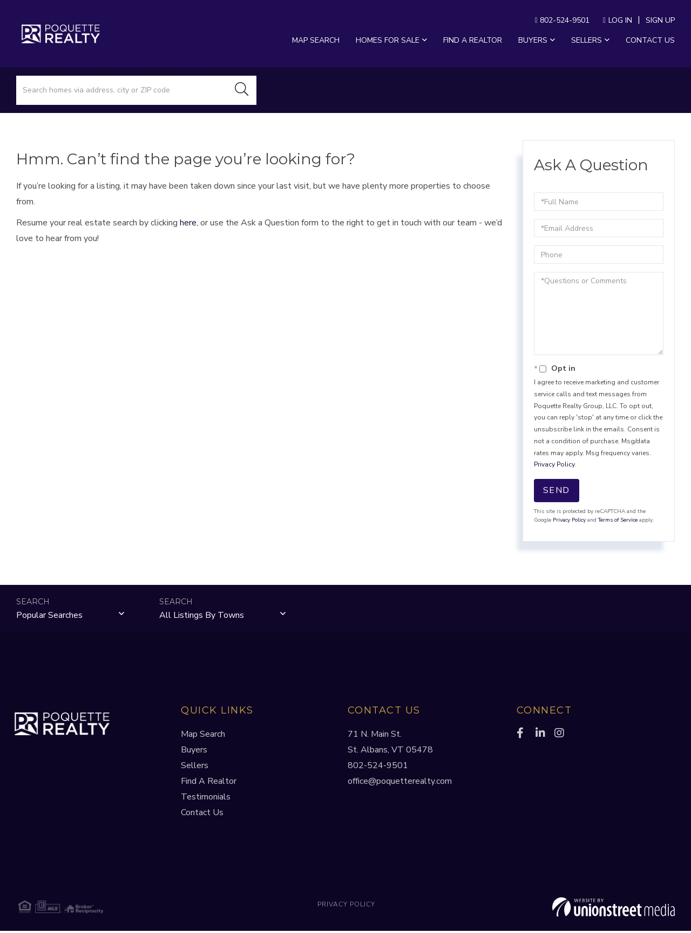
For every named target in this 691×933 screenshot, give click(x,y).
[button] (241, 90)
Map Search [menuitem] (316, 40)
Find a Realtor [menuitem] (472, 40)
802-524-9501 (562, 20)
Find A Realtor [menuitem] (208, 783)
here (188, 223)
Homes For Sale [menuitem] (387, 40)
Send (556, 490)
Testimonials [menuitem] (206, 799)
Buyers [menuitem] (532, 40)
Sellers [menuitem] (586, 40)
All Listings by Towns (201, 616)
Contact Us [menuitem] (650, 40)
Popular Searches (49, 616)
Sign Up (660, 20)
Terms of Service (618, 520)
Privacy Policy (554, 464)
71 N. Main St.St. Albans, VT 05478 (390, 744)
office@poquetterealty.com (400, 783)
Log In (620, 20)
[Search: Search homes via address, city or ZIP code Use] (121, 90)
